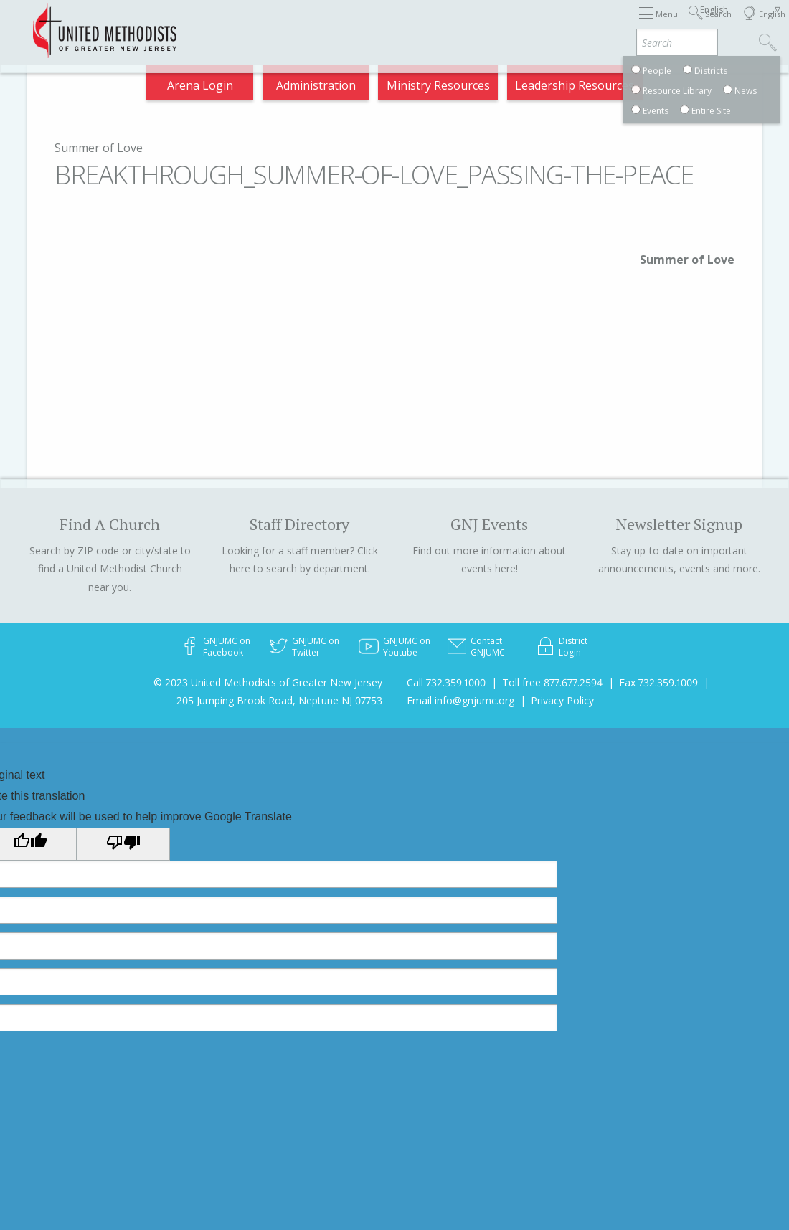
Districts (525, 23)
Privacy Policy (562, 700)
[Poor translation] (123, 844)
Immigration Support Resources (357, 23)
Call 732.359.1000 (446, 682)
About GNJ (468, 23)
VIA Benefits (659, 23)
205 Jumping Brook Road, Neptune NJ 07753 (279, 700)
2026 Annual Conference (213, 23)
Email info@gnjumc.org (460, 700)
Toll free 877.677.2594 (552, 682)
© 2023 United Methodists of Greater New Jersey (267, 682)
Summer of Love (99, 148)
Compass (666, 80)
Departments (587, 23)
